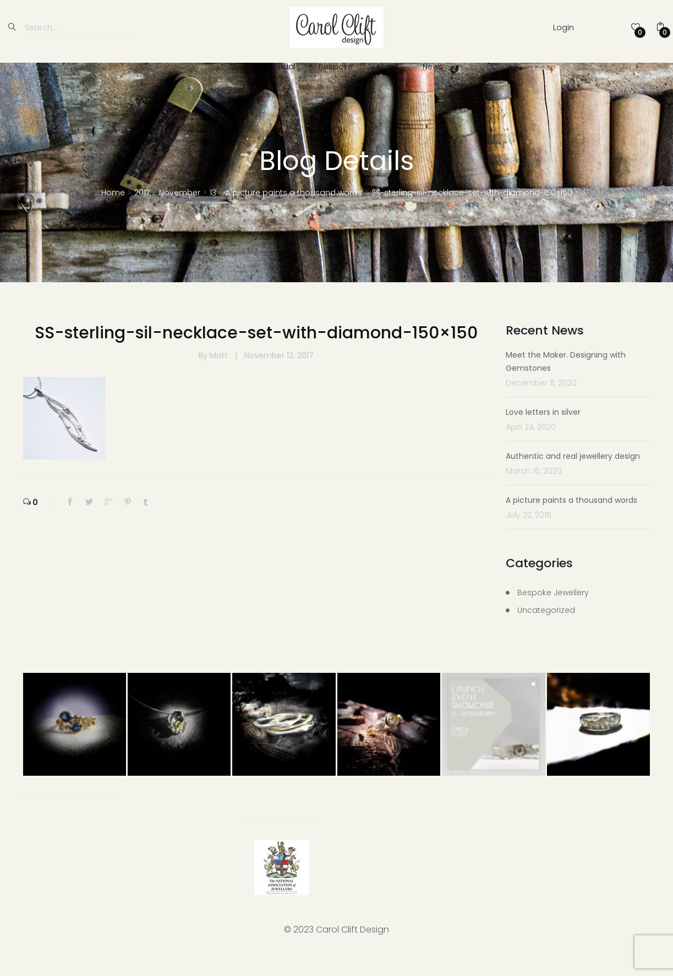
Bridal (284, 66)
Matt (220, 375)
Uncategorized (546, 629)
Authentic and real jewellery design (573, 475)
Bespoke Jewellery (553, 612)
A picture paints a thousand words (571, 519)
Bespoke (336, 66)
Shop (240, 66)
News (433, 66)
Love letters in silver (543, 431)
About (388, 66)
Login (563, 27)
